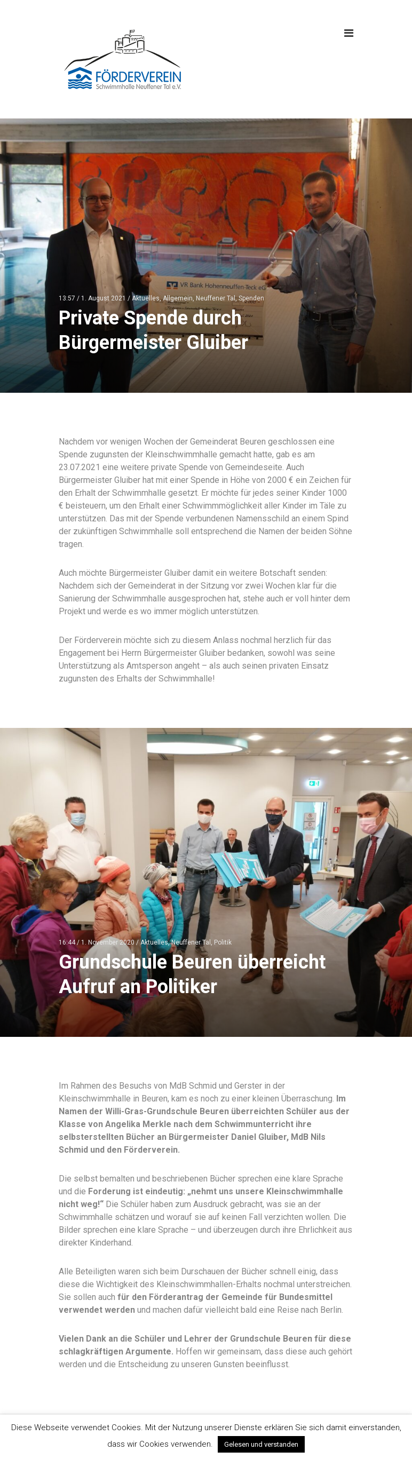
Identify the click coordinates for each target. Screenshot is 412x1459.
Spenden (251, 298)
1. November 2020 (107, 942)
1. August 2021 (103, 298)
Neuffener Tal (215, 298)
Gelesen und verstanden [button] (261, 1444)
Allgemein (178, 298)
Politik (223, 942)
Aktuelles (146, 298)
